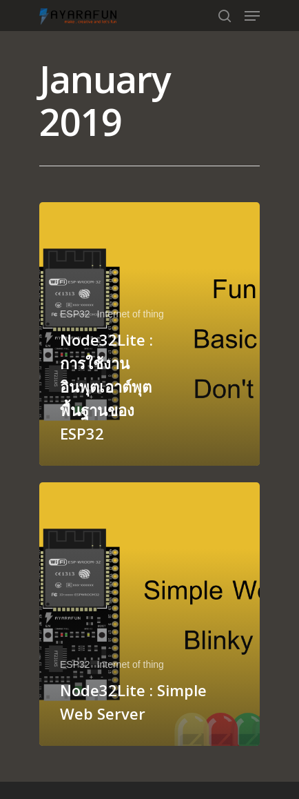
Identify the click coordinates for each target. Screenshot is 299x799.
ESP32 (75, 313)
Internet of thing (130, 313)
